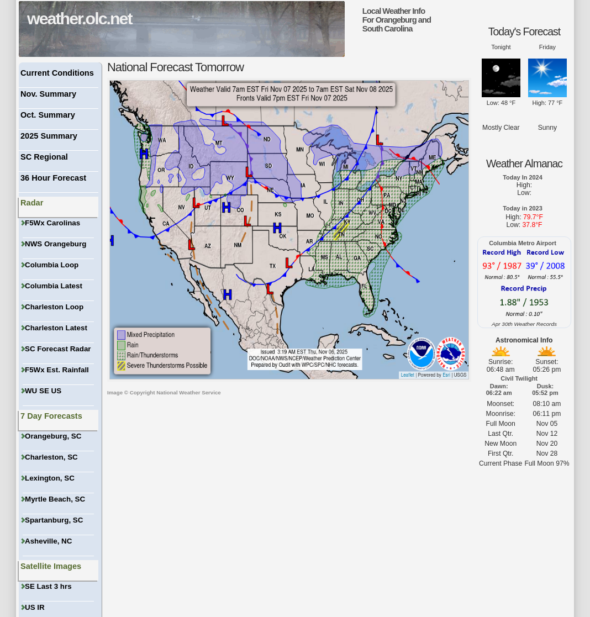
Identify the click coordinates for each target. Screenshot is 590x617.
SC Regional (44, 156)
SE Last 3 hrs (47, 586)
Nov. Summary (48, 93)
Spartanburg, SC (53, 520)
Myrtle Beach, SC (54, 499)
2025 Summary (48, 135)
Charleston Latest (55, 328)
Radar (31, 202)
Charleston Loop (53, 307)
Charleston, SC (50, 457)
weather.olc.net (79, 18)
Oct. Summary (47, 114)
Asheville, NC (47, 541)
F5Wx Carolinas (51, 223)
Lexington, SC (49, 478)
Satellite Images (50, 566)
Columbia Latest (52, 286)
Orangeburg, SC (52, 436)
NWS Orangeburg (54, 244)
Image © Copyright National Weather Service (164, 392)
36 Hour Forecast (53, 177)
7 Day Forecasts (51, 416)
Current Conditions (57, 72)
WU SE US (42, 391)
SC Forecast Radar (57, 349)
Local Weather (386, 11)
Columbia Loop (50, 265)
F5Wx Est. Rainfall (56, 370)
